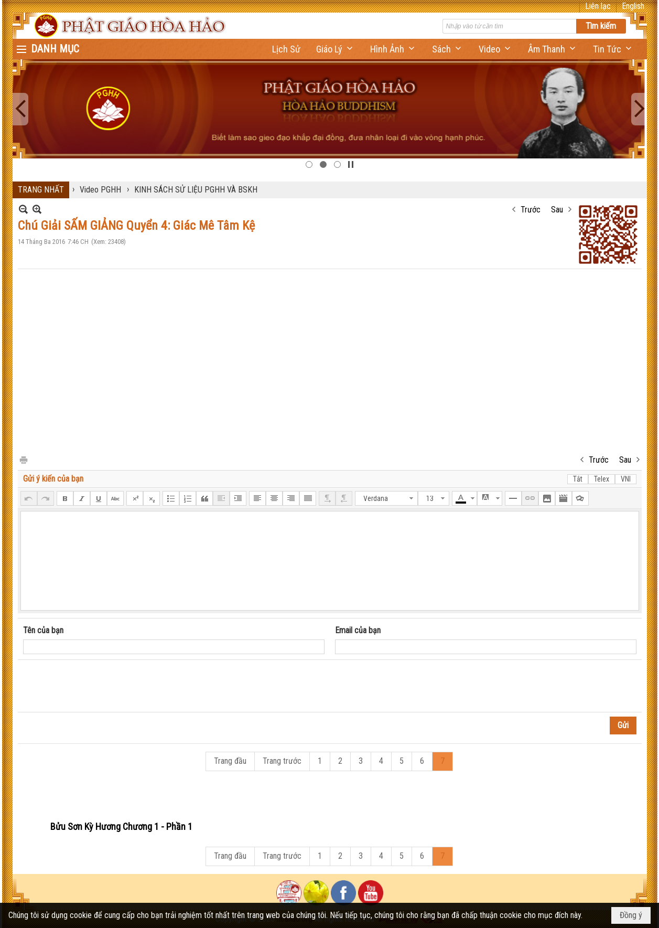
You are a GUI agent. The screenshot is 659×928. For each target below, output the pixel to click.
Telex (601, 479)
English (633, 6)
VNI (626, 479)
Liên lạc (598, 6)
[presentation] (102, 686)
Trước (531, 210)
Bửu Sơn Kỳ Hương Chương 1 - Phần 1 (121, 826)
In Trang (23, 459)
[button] (335, 49)
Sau (557, 210)
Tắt (577, 479)
